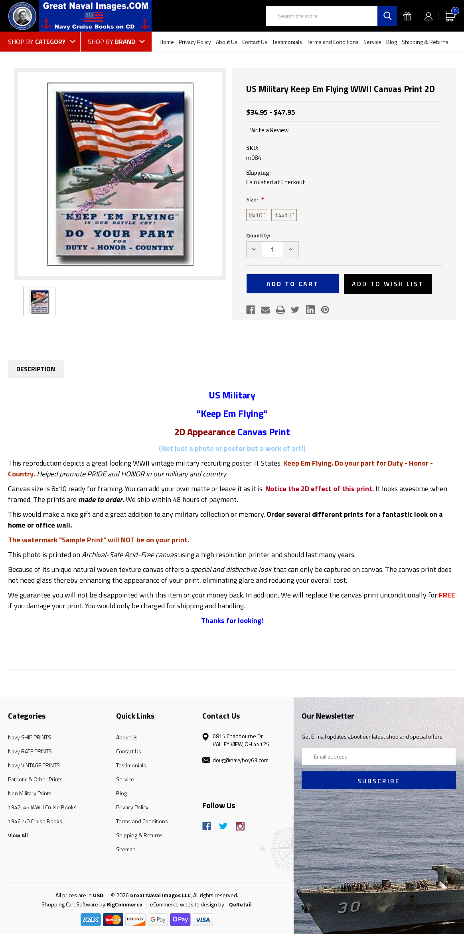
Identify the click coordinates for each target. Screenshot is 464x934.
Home (167, 42)
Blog (391, 42)
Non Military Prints (29, 793)
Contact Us (254, 42)
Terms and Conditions (333, 42)
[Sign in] (428, 15)
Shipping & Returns (425, 42)
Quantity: (258, 235)
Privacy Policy (195, 42)
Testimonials (287, 42)
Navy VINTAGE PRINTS (34, 765)
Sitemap (126, 849)
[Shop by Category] (44, 42)
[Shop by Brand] (116, 42)
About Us (226, 42)
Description (35, 369)
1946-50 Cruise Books (35, 821)
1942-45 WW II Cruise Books (42, 807)
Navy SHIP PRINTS (29, 737)
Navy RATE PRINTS (30, 751)
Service (372, 42)
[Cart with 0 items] (451, 16)
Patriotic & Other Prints (35, 779)
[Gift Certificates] (407, 15)
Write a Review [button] (269, 130)
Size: (252, 199)
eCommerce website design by (187, 904)
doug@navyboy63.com (241, 760)
